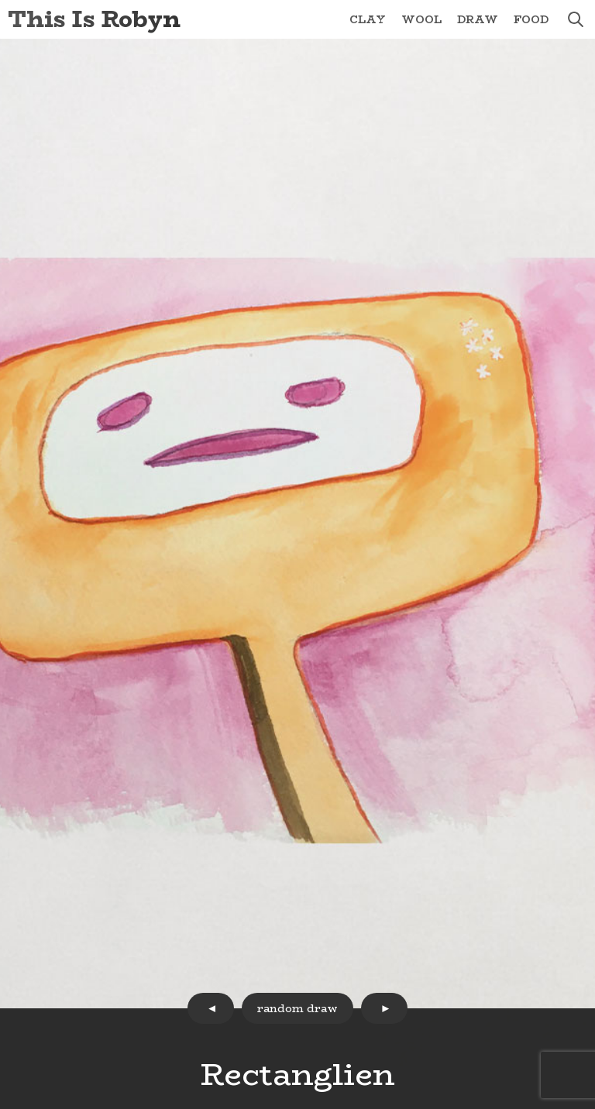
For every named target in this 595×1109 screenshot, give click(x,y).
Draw (477, 19)
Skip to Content (0, 0)
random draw (297, 1008)
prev (210, 1008)
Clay (367, 19)
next (384, 1008)
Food (531, 19)
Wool (421, 19)
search (575, 19)
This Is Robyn (94, 19)
